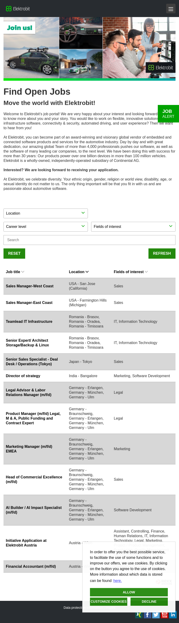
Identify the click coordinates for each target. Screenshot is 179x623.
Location (79, 272)
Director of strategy (23, 376)
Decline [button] (149, 601)
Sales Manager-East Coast (29, 303)
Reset (14, 253)
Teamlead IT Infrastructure (29, 322)
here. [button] (117, 581)
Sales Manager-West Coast (29, 286)
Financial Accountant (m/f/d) (31, 566)
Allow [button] (129, 592)
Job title (15, 272)
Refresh (162, 253)
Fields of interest (131, 272)
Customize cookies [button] (109, 601)
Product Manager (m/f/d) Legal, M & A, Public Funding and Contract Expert (33, 418)
